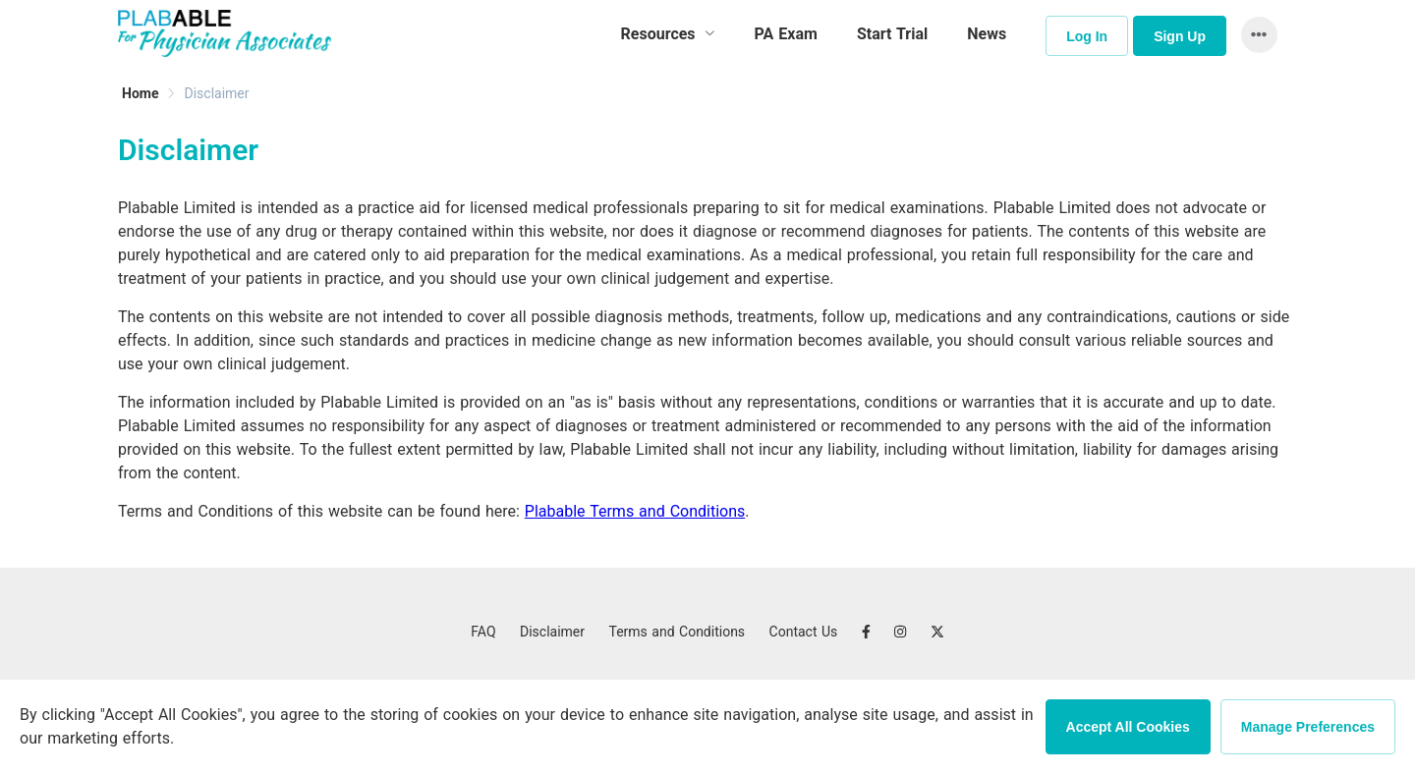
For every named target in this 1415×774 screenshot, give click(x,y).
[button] (1254, 35)
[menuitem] (668, 34)
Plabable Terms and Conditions (635, 511)
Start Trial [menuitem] (892, 34)
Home (140, 93)
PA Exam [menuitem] (786, 34)
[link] (140, 93)
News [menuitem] (986, 34)
